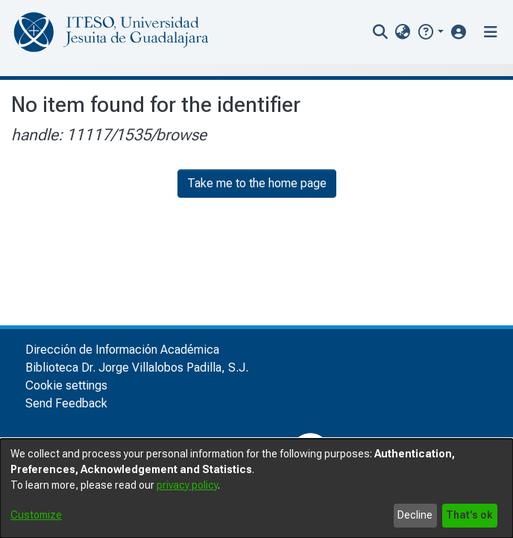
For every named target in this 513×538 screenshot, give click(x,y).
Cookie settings (66, 385)
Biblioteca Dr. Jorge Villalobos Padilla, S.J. (136, 367)
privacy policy (187, 485)
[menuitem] (403, 32)
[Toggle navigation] (490, 32)
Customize (36, 515)
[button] (430, 32)
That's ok (469, 515)
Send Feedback (66, 403)
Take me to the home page (257, 183)
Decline (414, 515)
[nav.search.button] (380, 32)
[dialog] (256, 488)
